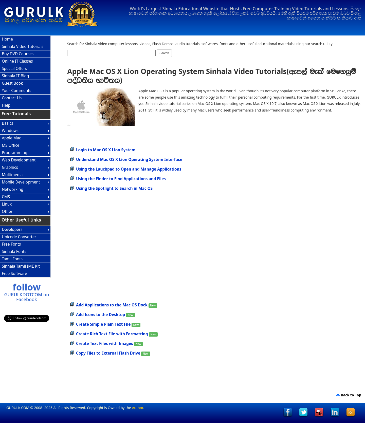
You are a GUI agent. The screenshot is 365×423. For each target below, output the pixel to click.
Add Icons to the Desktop (101, 314)
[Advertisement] (230, 127)
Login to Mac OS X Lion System (105, 150)
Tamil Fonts (12, 259)
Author (137, 407)
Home (7, 39)
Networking (12, 189)
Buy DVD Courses (17, 54)
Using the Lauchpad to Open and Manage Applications (128, 169)
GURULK (34, 13)
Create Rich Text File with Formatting (112, 334)
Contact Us (12, 98)
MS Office (10, 145)
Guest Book (12, 83)
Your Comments (16, 90)
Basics (7, 123)
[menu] (25, 72)
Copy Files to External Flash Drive (108, 353)
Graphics (10, 167)
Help (6, 105)
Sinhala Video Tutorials (22, 46)
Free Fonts (11, 244)
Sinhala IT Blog (15, 76)
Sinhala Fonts (14, 251)
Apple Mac (11, 138)
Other (7, 211)
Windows (10, 130)
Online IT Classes (17, 61)
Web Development (18, 160)
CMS (6, 196)
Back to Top (348, 395)
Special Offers (14, 68)
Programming (14, 152)
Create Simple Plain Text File (104, 324)
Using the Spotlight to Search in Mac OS (114, 188)
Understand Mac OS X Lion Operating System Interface (129, 159)
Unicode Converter (19, 237)
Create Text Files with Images (105, 343)
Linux (7, 204)
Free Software (14, 273)
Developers (12, 229)
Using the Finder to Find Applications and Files (121, 178)
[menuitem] (25, 39)
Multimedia (12, 174)
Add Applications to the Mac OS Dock (112, 305)
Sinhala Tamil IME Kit (21, 266)
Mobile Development (21, 182)
